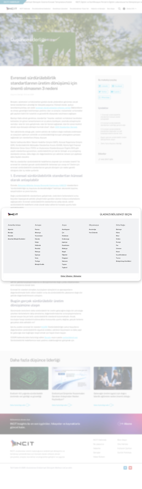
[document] (71, 244)
